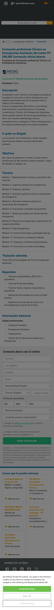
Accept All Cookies (27, 589)
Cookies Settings (27, 603)
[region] (27, 590)
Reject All (27, 596)
